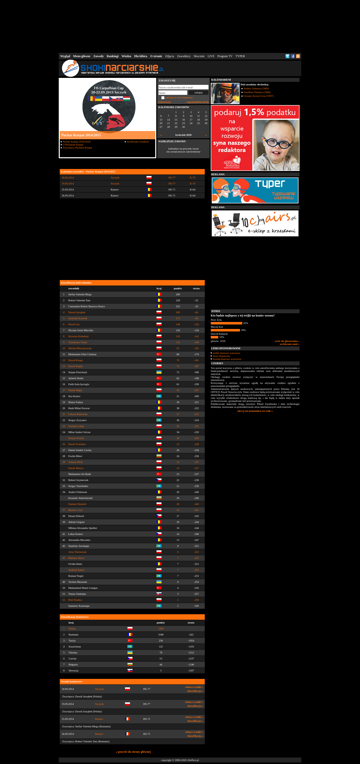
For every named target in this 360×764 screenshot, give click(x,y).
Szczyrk (99, 689)
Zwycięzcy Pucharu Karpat (77, 147)
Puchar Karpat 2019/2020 (76, 141)
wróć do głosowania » (287, 340)
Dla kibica (140, 56)
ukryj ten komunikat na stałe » (255, 410)
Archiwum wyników (138, 141)
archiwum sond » (290, 343)
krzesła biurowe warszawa (227, 358)
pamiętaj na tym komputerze (179, 97)
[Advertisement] (180, 26)
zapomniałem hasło (198, 101)
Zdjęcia (169, 56)
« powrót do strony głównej (133, 752)
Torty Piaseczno (221, 355)
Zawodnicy (184, 56)
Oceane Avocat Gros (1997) (259, 95)
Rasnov (99, 719)
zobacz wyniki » (194, 687)
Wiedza (126, 56)
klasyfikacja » (195, 691)
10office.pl (193, 760)
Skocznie (199, 56)
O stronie (156, 56)
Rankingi (112, 56)
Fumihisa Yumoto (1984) (257, 92)
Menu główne (81, 56)
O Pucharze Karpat (73, 144)
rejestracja (164, 101)
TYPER (240, 56)
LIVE (211, 56)
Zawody (99, 56)
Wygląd (65, 56)
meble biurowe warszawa (226, 352)
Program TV (225, 56)
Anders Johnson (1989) (256, 88)
